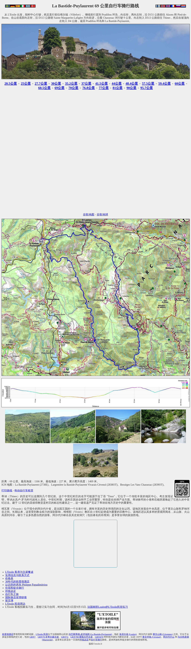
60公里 (180, 83)
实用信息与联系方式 (17, 575)
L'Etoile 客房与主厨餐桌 (19, 572)
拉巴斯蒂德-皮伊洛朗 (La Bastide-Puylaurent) (90, 634)
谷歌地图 (88, 214)
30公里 (56, 83)
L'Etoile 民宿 (42, 634)
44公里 (116, 83)
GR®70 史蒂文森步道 (48, 637)
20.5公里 (10, 83)
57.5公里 (148, 83)
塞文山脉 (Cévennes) (163, 634)
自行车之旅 (12, 594)
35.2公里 (71, 83)
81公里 (118, 88)
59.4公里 (164, 83)
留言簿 (9, 600)
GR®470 (99, 637)
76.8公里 (88, 88)
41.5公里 (101, 83)
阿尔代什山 (168, 637)
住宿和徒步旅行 (14, 587)
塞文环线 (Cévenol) (151, 637)
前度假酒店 (7, 634)
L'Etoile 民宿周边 (15, 603)
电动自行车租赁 (23, 490)
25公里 (26, 83)
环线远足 (10, 591)
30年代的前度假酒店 (17, 581)
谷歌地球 (102, 214)
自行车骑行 (96, 639)
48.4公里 (131, 83)
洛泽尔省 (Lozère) (128, 634)
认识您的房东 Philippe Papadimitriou (26, 584)
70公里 (73, 88)
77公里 (104, 88)
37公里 (86, 83)
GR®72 (64, 637)
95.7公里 (146, 88)
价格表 (9, 578)
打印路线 (6, 490)
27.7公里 (41, 83)
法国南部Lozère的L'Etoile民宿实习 (107, 606)
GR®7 (32, 637)
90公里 (131, 88)
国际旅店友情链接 (16, 597)
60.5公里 (44, 88)
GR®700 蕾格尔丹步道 (81, 637)
